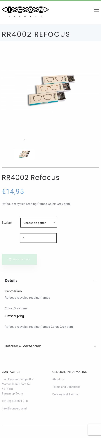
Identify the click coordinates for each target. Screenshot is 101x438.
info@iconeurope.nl (14, 408)
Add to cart (21, 259)
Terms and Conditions (66, 387)
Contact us (11, 372)
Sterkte (7, 222)
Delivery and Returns (65, 394)
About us (58, 379)
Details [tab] (11, 280)
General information (69, 372)
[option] (50, 90)
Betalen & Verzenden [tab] (23, 346)
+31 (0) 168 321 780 (15, 401)
